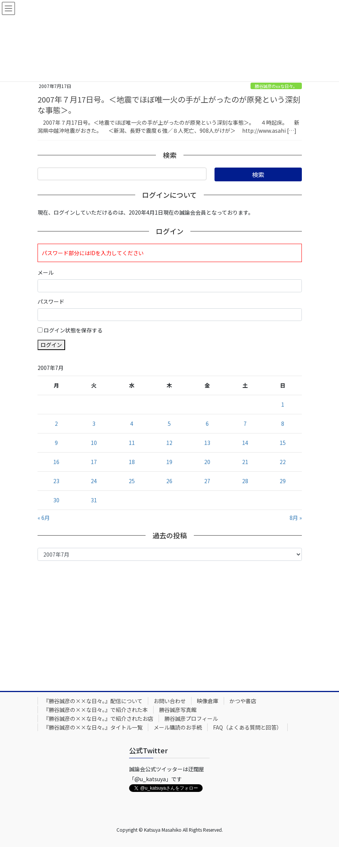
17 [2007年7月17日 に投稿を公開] (94, 462)
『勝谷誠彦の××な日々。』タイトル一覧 (92, 727)
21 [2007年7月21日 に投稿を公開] (245, 462)
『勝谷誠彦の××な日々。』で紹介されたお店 (98, 718)
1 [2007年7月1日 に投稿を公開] (282, 404)
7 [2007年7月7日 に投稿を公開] (245, 423)
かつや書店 (242, 701)
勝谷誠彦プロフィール (191, 718)
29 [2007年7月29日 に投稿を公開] (283, 481)
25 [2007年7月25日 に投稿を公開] (132, 481)
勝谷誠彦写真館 (178, 709)
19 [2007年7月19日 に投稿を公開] (169, 462)
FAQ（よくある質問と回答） (247, 727)
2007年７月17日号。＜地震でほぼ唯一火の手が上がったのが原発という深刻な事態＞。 (169, 105)
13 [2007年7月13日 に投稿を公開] (207, 442)
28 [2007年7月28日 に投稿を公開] (245, 481)
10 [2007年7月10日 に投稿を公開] (94, 442)
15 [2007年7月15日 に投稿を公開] (283, 442)
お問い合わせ (170, 701)
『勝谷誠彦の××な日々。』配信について (92, 701)
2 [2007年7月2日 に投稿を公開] (56, 423)
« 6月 (44, 517)
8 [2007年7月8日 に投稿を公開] (282, 423)
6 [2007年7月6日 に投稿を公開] (207, 423)
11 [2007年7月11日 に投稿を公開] (132, 442)
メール (46, 272)
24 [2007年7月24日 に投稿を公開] (94, 481)
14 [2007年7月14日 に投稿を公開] (245, 442)
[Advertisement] (170, 624)
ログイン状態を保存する (73, 330)
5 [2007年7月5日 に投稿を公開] (169, 423)
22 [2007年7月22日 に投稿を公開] (283, 462)
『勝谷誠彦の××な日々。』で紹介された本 (95, 709)
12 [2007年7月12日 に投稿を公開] (169, 442)
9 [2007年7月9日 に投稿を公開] (56, 442)
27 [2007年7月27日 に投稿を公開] (207, 481)
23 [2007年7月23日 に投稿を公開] (56, 481)
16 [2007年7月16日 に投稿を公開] (56, 462)
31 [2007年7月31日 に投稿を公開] (94, 500)
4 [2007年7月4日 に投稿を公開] (131, 423)
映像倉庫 (207, 701)
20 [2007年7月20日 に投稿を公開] (207, 462)
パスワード (51, 301)
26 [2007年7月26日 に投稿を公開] (169, 481)
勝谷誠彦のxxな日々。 (276, 86)
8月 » (296, 517)
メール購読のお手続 (178, 727)
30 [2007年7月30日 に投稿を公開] (56, 500)
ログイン (51, 345)
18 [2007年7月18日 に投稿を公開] (132, 462)
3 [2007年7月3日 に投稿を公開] (93, 423)
